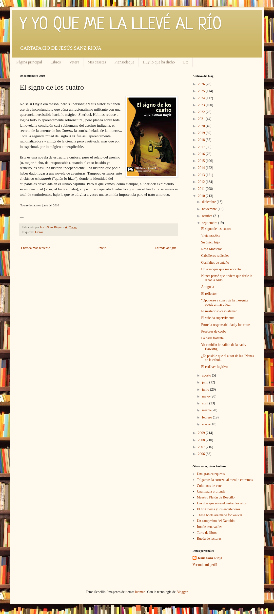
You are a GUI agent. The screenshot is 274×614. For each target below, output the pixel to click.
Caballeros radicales (215, 255)
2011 (202, 189)
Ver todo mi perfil (205, 565)
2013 (202, 175)
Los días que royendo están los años (222, 503)
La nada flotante (212, 338)
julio (205, 382)
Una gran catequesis (211, 474)
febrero (207, 417)
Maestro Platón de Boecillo (216, 497)
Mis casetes (97, 62)
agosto (207, 375)
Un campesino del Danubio (216, 521)
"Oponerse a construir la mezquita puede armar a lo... (224, 302)
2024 (202, 98)
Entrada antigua (165, 248)
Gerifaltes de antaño (215, 262)
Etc (185, 62)
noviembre (209, 209)
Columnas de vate (209, 486)
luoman (140, 592)
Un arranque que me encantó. (221, 269)
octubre (207, 216)
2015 (202, 161)
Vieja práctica (210, 235)
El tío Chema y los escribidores (218, 509)
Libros (55, 62)
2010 (202, 196)
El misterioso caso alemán (219, 311)
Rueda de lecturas (209, 538)
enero (206, 424)
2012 (202, 182)
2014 (202, 168)
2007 (202, 447)
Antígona (207, 287)
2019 (202, 133)
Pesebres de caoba (213, 331)
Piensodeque (124, 62)
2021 (202, 119)
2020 (202, 126)
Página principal (29, 62)
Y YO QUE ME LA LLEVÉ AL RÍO (121, 25)
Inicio (102, 248)
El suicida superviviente (218, 318)
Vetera (74, 62)
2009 (202, 433)
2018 (202, 140)
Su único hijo (210, 242)
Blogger (181, 592)
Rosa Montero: (211, 249)
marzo (206, 410)
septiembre (210, 223)
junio (206, 389)
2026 (202, 84)
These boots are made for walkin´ (220, 515)
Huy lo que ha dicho (159, 62)
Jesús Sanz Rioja (209, 558)
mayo (206, 396)
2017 (202, 147)
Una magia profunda (211, 491)
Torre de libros (207, 533)
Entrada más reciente (35, 248)
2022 (202, 112)
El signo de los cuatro (216, 229)
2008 (202, 440)
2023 (202, 105)
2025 (202, 91)
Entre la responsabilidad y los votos (225, 325)
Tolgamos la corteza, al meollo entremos (225, 480)
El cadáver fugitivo (214, 367)
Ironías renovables (209, 527)
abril (205, 403)
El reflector (209, 294)
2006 (202, 454)
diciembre (209, 202)
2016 (202, 154)
